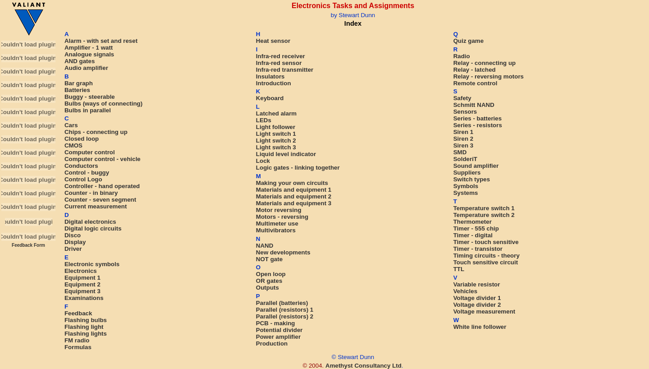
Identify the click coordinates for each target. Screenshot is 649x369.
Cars (71, 125)
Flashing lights (85, 333)
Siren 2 (463, 138)
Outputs (267, 287)
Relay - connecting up (484, 63)
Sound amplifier (476, 165)
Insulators (270, 76)
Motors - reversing (282, 216)
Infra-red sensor (279, 63)
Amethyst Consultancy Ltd (363, 365)
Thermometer (472, 221)
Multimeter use (277, 223)
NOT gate (269, 259)
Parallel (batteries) (282, 303)
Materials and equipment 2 (293, 196)
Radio (461, 56)
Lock (263, 160)
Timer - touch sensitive (486, 242)
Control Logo (83, 179)
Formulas (77, 347)
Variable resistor (476, 284)
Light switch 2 (276, 140)
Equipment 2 (82, 284)
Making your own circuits (292, 183)
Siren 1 (463, 132)
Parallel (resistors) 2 (284, 316)
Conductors (81, 165)
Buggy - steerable (89, 96)
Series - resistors (477, 125)
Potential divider (279, 330)
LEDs (263, 120)
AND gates (79, 61)
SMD (460, 152)
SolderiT (465, 159)
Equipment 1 (82, 277)
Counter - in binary (91, 192)
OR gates (269, 280)
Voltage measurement (484, 311)
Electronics (80, 271)
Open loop (271, 274)
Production (272, 343)
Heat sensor (273, 40)
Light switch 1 (276, 133)
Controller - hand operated (102, 186)
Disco (72, 235)
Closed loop (81, 138)
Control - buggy (86, 172)
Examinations (84, 298)
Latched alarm (276, 113)
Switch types (471, 179)
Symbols (466, 186)
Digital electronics (90, 221)
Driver (73, 248)
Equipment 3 (82, 291)
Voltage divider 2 (477, 304)
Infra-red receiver (280, 56)
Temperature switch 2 (484, 215)
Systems (465, 192)
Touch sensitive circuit (485, 262)
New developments (283, 252)
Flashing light (84, 326)
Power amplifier (278, 336)
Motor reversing (279, 210)
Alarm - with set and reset (100, 40)
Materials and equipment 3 (293, 203)
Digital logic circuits (93, 228)
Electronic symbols (91, 264)
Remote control (475, 83)
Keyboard (269, 98)
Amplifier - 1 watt (88, 47)
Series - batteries (477, 118)
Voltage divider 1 (477, 298)
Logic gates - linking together (298, 167)
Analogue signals (89, 54)
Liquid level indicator (286, 154)
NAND (265, 245)
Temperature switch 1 (484, 208)
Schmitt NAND (473, 104)
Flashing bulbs (85, 320)
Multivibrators (276, 230)
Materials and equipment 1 (293, 189)
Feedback (78, 313)
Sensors (465, 111)
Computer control (89, 152)
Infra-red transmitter (284, 69)
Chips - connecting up (96, 132)
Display (75, 242)
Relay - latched (474, 69)
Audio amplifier (86, 68)
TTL (458, 269)
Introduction (273, 83)
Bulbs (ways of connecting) (103, 103)
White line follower (480, 326)
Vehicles (465, 291)
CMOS (73, 145)
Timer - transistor (478, 248)
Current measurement (95, 206)
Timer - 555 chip (476, 228)
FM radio (77, 340)
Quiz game (468, 40)
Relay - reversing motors (488, 76)
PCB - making (275, 323)
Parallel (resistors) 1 (284, 309)
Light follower (275, 127)
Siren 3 (463, 145)
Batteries (77, 90)
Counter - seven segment (100, 199)
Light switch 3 (276, 147)
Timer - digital (473, 235)
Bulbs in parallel (87, 110)
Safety (462, 98)
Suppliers (467, 172)
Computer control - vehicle (102, 159)
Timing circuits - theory (486, 255)
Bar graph (78, 83)
